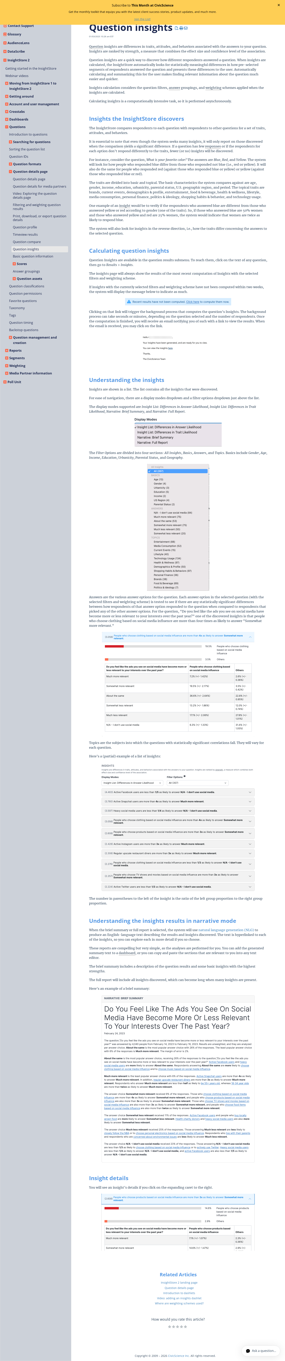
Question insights (26, 249)
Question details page (30, 171)
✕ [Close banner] (278, 5)
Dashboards (18, 119)
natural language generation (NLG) (226, 930)
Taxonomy (17, 308)
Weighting (17, 366)
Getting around (21, 96)
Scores (22, 264)
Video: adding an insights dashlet (179, 1298)
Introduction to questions (28, 134)
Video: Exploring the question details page (35, 195)
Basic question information (33, 256)
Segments (17, 358)
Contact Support (21, 26)
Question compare (27, 242)
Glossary (14, 34)
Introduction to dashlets (179, 1293)
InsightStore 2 (18, 60)
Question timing (21, 322)
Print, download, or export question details (39, 218)
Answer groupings (26, 271)
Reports (15, 350)
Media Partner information (30, 373)
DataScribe (16, 51)
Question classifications (26, 286)
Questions (17, 127)
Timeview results (25, 234)
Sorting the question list (27, 149)
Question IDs (18, 156)
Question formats (27, 164)
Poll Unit (14, 382)
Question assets (29, 278)
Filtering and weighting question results (37, 207)
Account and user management (34, 104)
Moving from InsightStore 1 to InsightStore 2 (32, 86)
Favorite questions (23, 301)
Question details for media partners (39, 186)
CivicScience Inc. (179, 1356)
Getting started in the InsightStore (30, 68)
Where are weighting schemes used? (179, 1303)
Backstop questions (23, 330)
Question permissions (25, 293)
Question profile (25, 227)
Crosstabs (17, 111)
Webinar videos (16, 76)
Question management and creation (35, 340)
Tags (12, 315)
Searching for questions (31, 142)
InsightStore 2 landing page (179, 1282)
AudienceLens (18, 43)
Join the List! (142, 19)
